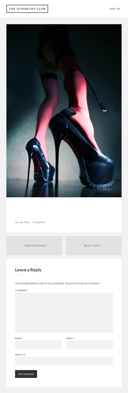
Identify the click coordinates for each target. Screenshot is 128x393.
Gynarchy (40, 222)
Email (71, 338)
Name (19, 338)
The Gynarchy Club (27, 8)
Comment (22, 290)
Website (20, 354)
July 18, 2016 (22, 222)
